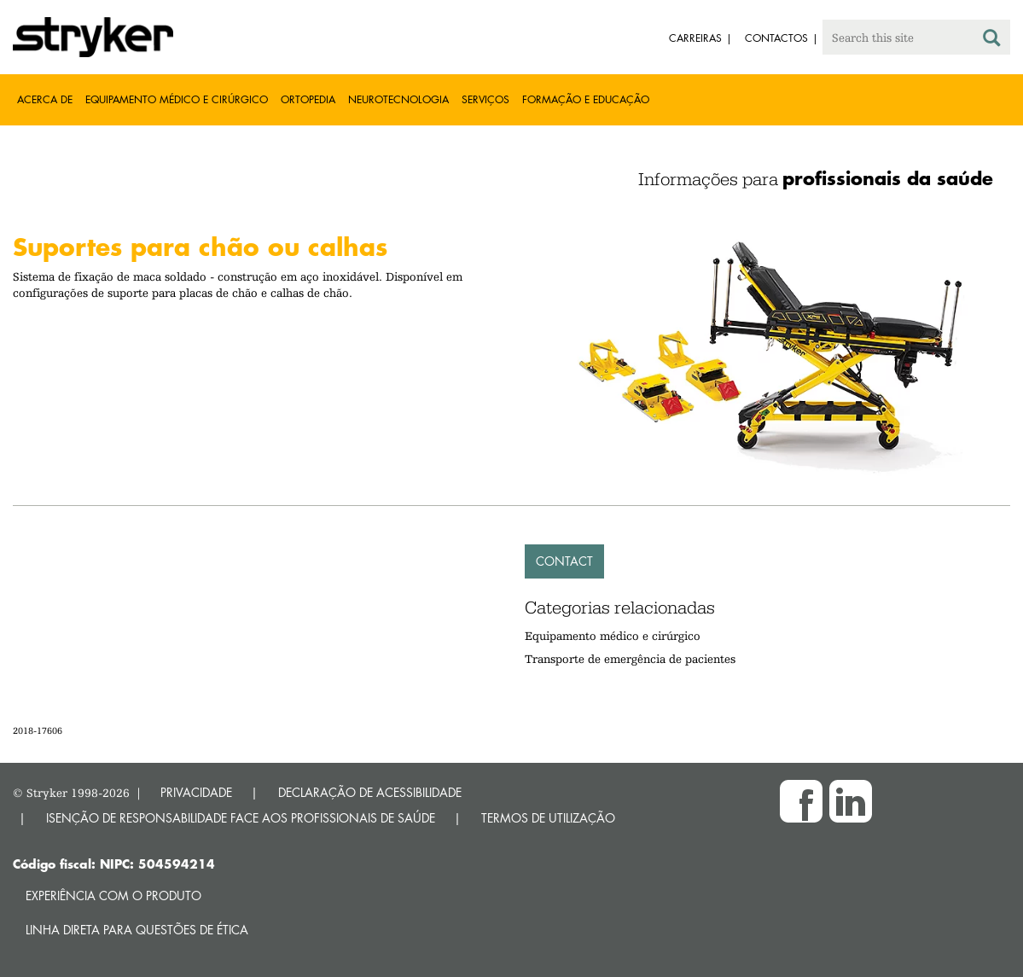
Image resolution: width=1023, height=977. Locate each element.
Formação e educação (585, 99)
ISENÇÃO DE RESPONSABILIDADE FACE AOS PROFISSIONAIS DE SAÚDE (240, 818)
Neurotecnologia (398, 99)
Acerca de (45, 99)
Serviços (485, 99)
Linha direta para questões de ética (137, 930)
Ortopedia (308, 99)
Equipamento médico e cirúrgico (176, 99)
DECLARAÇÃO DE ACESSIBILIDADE (370, 792)
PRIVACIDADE (196, 792)
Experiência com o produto (113, 895)
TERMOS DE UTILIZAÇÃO (548, 818)
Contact (564, 561)
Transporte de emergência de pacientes (630, 659)
